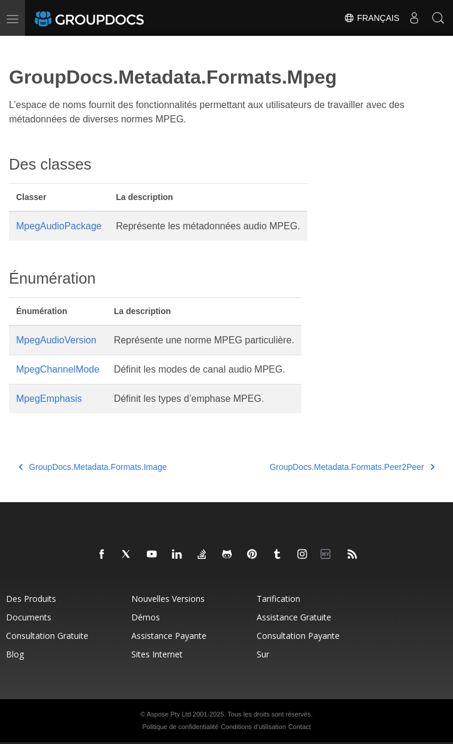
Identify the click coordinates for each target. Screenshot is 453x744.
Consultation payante (298, 635)
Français (371, 18)
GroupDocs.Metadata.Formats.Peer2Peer (351, 467)
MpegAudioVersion (56, 340)
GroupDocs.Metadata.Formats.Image (93, 467)
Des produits (31, 598)
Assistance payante (169, 635)
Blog (15, 654)
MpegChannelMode (58, 369)
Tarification (278, 598)
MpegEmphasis (49, 398)
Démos (145, 617)
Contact (299, 726)
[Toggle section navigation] (19, 46)
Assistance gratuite (294, 617)
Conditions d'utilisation (253, 726)
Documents (28, 617)
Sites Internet (157, 654)
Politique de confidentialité (180, 726)
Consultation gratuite (47, 635)
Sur (263, 654)
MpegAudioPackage (58, 226)
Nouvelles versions (168, 598)
